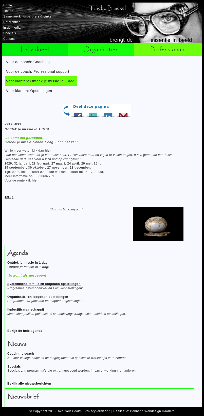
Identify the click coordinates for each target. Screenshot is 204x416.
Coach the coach (20, 353)
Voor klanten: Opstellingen (29, 91)
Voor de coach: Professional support (37, 71)
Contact (9, 39)
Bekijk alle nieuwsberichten (29, 383)
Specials (9, 33)
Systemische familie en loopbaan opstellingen (44, 284)
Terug (9, 197)
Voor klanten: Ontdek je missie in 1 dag (40, 81)
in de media (12, 27)
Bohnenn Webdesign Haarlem (152, 411)
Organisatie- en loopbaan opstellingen (37, 297)
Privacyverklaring (97, 411)
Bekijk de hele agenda (24, 331)
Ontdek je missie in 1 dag (27, 262)
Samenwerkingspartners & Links (27, 16)
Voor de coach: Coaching (28, 62)
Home (7, 5)
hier (48, 150)
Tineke (8, 11)
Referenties (12, 22)
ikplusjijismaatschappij (25, 309)
